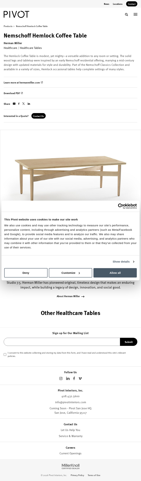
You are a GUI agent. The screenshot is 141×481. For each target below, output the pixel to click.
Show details (121, 261)
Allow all (115, 272)
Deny (25, 272)
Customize (71, 272)
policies (11, 356)
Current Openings (70, 453)
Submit (129, 342)
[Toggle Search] (126, 14)
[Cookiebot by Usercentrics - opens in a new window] (121, 206)
